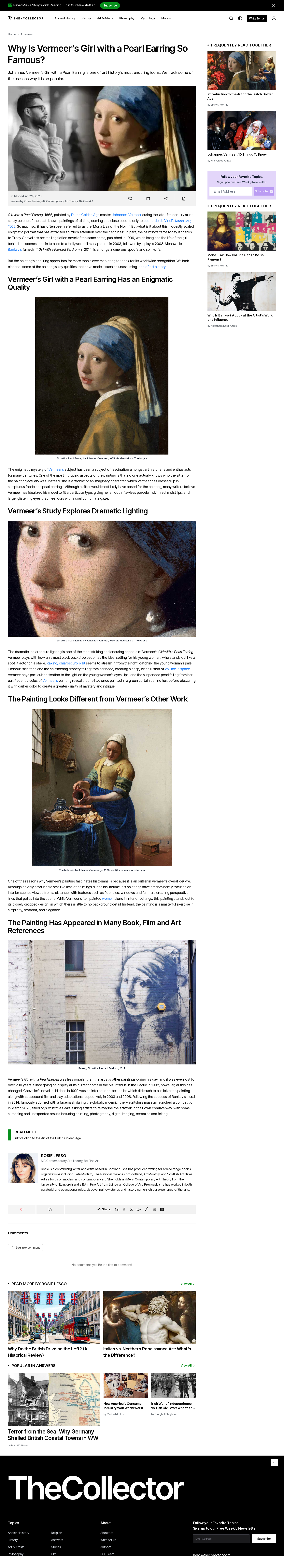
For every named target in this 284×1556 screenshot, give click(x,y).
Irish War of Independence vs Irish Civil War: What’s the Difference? (172, 1406)
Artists (227, 160)
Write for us (257, 18)
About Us (106, 1533)
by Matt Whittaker (18, 1445)
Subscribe (110, 5)
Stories (56, 1547)
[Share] (166, 199)
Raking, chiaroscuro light (66, 663)
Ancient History (18, 1533)
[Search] (231, 18)
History (13, 1540)
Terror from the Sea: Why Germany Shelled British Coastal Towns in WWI (54, 1434)
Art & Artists (16, 1547)
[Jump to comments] (130, 199)
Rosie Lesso (32, 201)
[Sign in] (274, 18)
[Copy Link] (147, 1209)
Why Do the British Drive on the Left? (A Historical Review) (47, 1352)
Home (12, 34)
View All (188, 1284)
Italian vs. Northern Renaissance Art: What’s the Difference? (147, 1352)
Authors (105, 1547)
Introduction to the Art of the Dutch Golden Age (48, 1138)
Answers (27, 34)
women (108, 898)
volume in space (177, 669)
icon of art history (151, 267)
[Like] (22, 1209)
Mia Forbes (217, 160)
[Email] (162, 1209)
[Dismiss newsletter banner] (273, 5)
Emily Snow (217, 104)
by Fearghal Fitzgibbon (164, 1414)
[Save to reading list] (148, 199)
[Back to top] (274, 1462)
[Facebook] (124, 1209)
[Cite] (184, 198)
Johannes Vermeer (126, 215)
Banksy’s (15, 249)
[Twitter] (131, 1209)
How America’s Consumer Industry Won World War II (123, 1406)
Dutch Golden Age (85, 215)
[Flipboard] (154, 1209)
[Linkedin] (116, 1209)
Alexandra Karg (220, 325)
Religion (56, 1533)
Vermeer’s (56, 469)
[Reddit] (139, 1209)
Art (226, 104)
